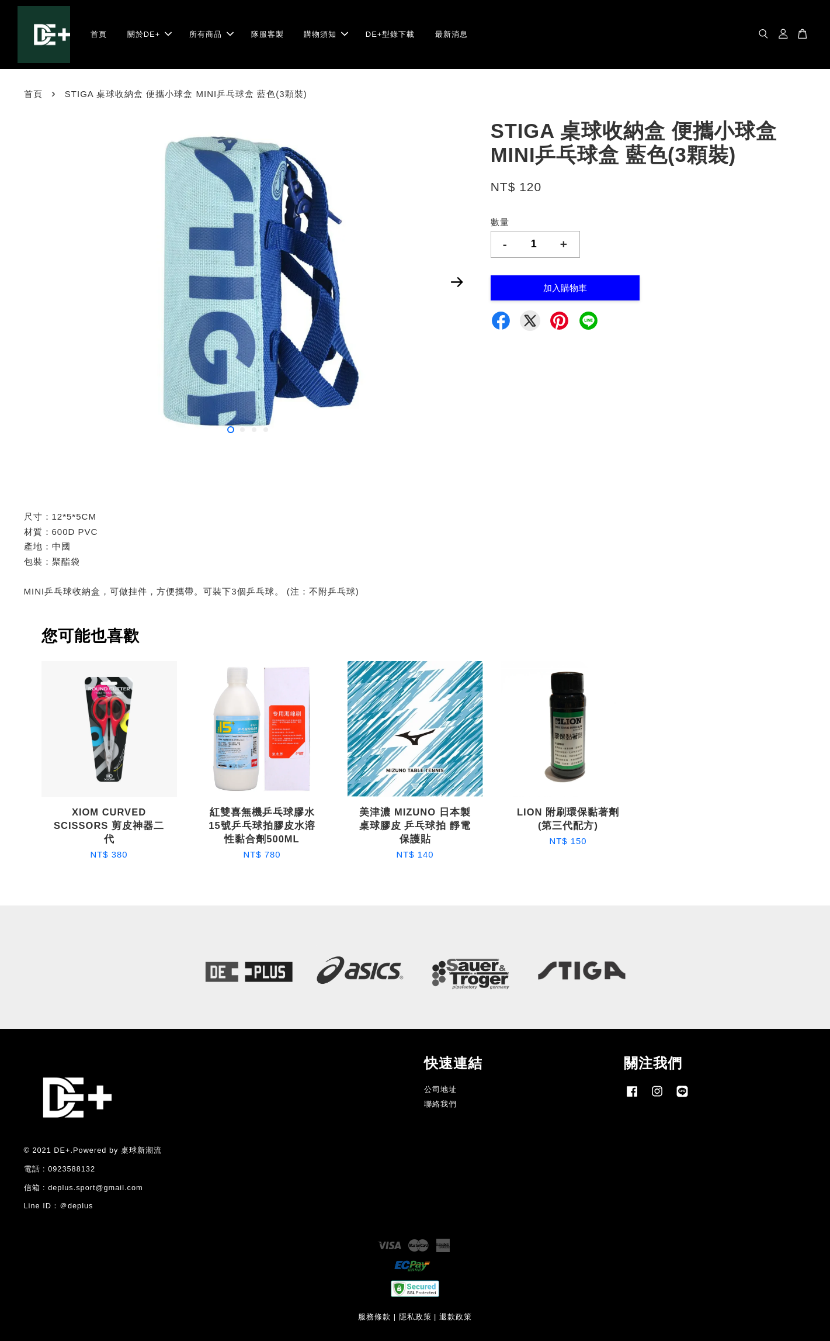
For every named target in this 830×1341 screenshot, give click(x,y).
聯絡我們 (440, 1104)
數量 (500, 222)
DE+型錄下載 (390, 34)
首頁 (99, 34)
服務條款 (374, 1316)
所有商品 (211, 34)
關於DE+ (149, 34)
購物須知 (326, 34)
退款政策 (455, 1316)
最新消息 (451, 34)
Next (457, 282)
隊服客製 (267, 34)
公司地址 (440, 1089)
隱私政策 (415, 1316)
